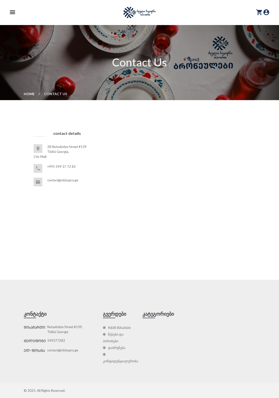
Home (29, 94)
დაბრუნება (114, 348)
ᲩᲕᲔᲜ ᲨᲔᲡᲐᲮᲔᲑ (117, 328)
